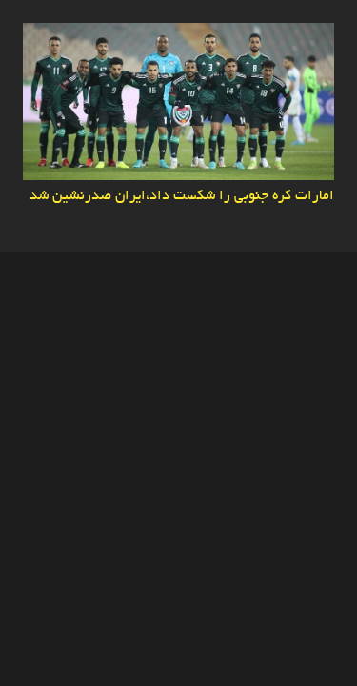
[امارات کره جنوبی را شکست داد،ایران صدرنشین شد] (178, 36)
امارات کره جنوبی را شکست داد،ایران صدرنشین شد (182, 196)
